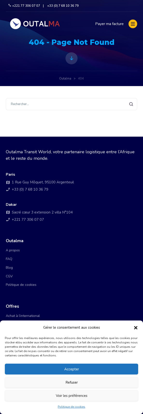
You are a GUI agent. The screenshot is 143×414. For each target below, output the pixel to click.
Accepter (71, 369)
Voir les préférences (71, 395)
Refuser (71, 382)
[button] (135, 327)
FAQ (9, 259)
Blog (9, 267)
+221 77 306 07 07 (24, 6)
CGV (9, 276)
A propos (13, 250)
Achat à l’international (23, 316)
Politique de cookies (71, 407)
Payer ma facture (109, 24)
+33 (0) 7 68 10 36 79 (63, 6)
